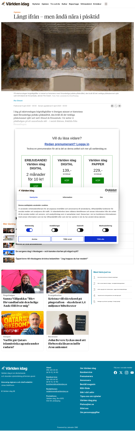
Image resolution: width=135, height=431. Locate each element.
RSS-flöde (85, 389)
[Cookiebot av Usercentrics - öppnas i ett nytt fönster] (107, 190)
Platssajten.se (87, 405)
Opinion (45, 4)
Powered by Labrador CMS (67, 428)
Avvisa (34, 239)
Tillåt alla (100, 239)
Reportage (74, 4)
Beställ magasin (87, 385)
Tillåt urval (67, 239)
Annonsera (85, 381)
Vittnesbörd (86, 4)
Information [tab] (67, 197)
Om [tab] (101, 197)
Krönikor (97, 4)
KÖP (36, 186)
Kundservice (86, 373)
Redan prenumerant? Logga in (67, 144)
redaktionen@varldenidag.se (57, 392)
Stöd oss (84, 409)
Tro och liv (55, 4)
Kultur (64, 4)
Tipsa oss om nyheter (90, 397)
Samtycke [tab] (34, 197)
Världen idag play (88, 401)
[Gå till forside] (15, 4)
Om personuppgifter (90, 413)
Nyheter (36, 4)
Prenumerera (86, 377)
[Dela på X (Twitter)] (116, 106)
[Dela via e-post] (119, 106)
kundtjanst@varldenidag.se (56, 384)
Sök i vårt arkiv (87, 393)
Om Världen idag (88, 369)
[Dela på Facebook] (112, 106)
